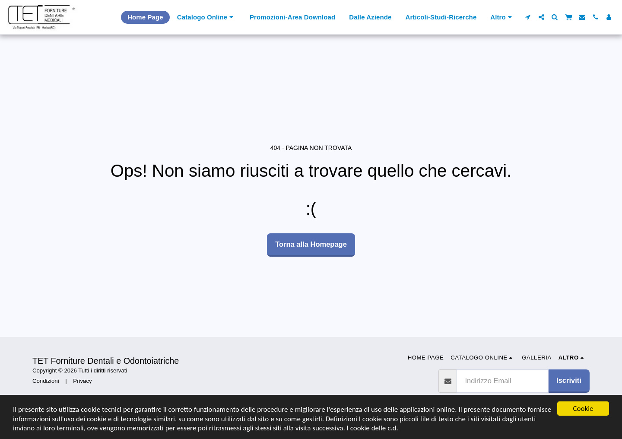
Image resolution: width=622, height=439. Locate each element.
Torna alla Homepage (311, 244)
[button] (528, 17)
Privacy (82, 381)
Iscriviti (568, 380)
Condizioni (45, 381)
